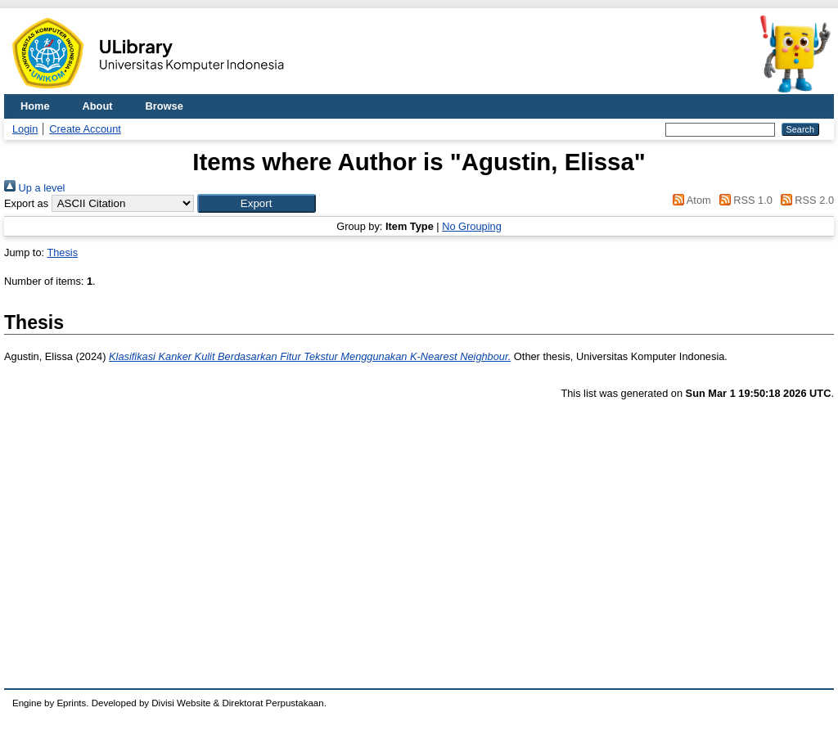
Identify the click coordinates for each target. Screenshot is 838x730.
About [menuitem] (98, 106)
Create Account (85, 129)
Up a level (34, 188)
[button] (256, 203)
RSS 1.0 (743, 200)
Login (25, 129)
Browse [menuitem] (164, 106)
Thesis (62, 252)
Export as (26, 203)
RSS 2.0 (804, 200)
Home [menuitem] (35, 106)
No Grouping (472, 226)
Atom (689, 200)
